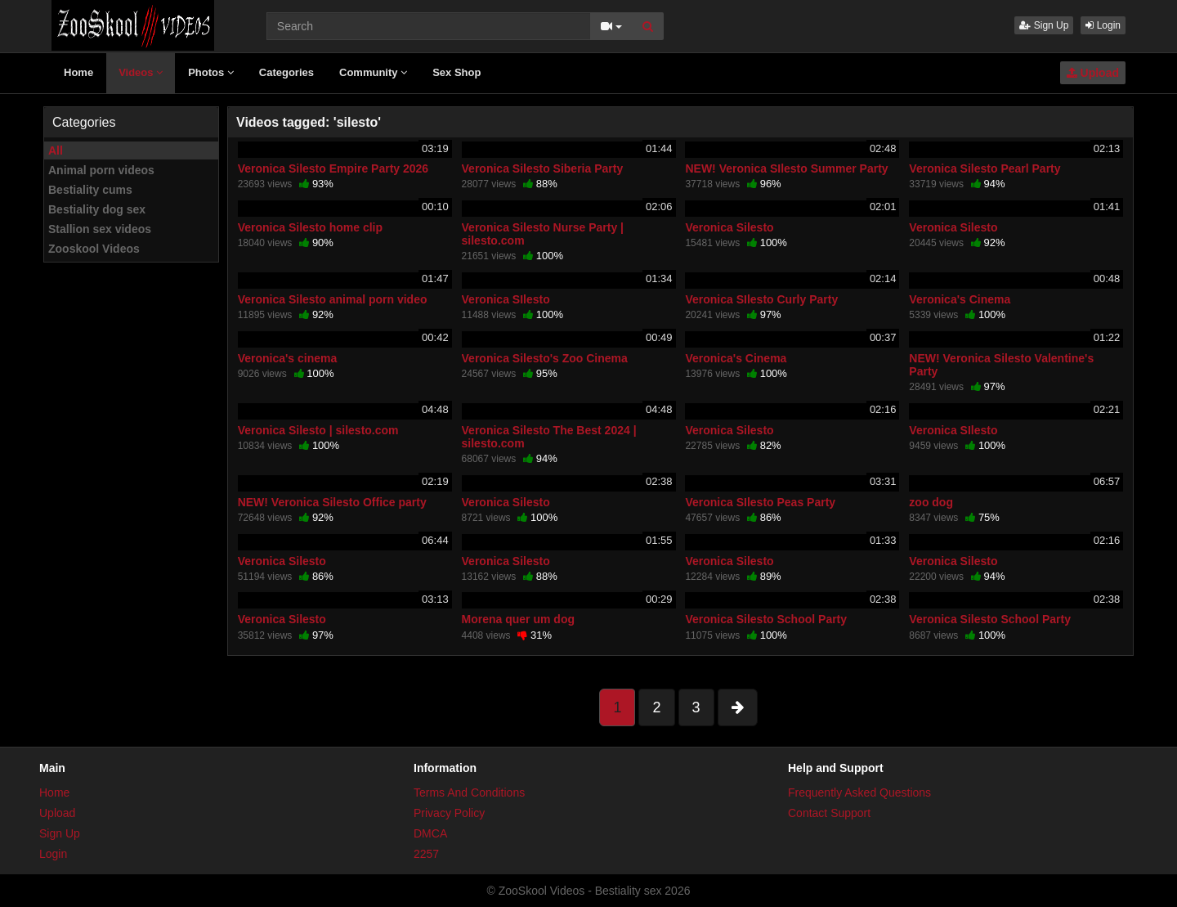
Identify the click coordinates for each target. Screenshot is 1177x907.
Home (78, 72)
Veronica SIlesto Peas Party (760, 502)
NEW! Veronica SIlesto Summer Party (786, 168)
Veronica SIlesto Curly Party (761, 299)
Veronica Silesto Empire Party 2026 (333, 168)
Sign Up (1043, 25)
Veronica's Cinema (959, 299)
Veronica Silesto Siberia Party (543, 168)
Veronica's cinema (288, 358)
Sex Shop (456, 72)
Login (1103, 25)
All (55, 150)
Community (373, 72)
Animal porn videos (101, 170)
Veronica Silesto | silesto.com (318, 430)
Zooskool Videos (94, 248)
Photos (211, 72)
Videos (141, 72)
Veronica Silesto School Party (766, 619)
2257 (426, 853)
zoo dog (931, 502)
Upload (1093, 72)
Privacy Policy (449, 812)
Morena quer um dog (518, 619)
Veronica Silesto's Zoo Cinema (545, 358)
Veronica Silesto (729, 227)
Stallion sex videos (99, 229)
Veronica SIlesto (506, 299)
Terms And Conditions (469, 792)
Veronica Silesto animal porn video (332, 299)
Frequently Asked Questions (859, 792)
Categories (286, 72)
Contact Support (829, 812)
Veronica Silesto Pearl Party (984, 168)
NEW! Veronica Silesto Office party (332, 502)
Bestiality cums (90, 189)
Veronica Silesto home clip (310, 227)
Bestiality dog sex (96, 209)
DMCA (430, 833)
